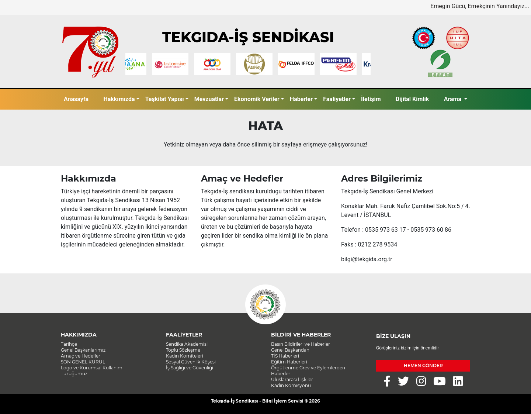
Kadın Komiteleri (184, 356)
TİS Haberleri (285, 356)
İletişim (371, 99)
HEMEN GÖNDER (423, 365)
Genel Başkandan (290, 350)
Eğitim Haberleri (289, 362)
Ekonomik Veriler (257, 99)
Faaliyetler (337, 99)
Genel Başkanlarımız (83, 350)
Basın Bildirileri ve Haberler (300, 344)
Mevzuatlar (209, 99)
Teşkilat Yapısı (164, 99)
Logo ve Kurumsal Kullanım (91, 367)
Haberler (301, 99)
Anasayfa (76, 99)
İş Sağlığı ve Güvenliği (189, 367)
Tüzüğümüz (74, 373)
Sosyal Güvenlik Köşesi (191, 362)
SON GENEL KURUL (83, 362)
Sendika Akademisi (187, 344)
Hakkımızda (119, 99)
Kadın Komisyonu (291, 385)
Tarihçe (69, 344)
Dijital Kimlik (412, 99)
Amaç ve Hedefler (80, 356)
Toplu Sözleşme (183, 350)
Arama (453, 99)
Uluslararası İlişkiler (292, 379)
